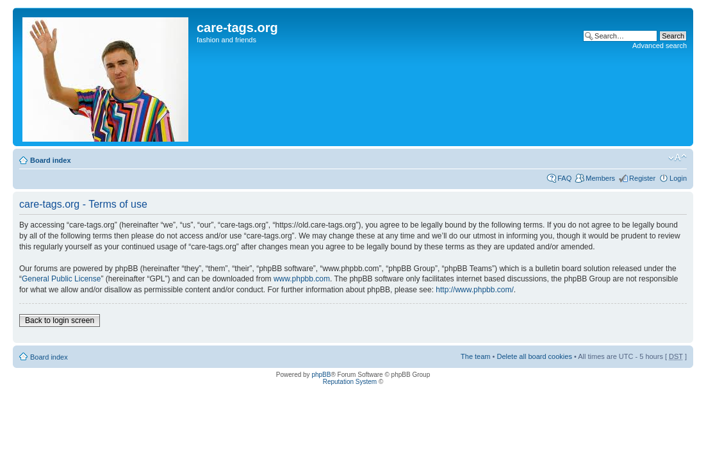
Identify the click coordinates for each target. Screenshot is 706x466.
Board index (50, 160)
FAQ (564, 178)
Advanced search (659, 45)
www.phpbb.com (302, 278)
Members (600, 178)
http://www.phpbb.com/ (474, 289)
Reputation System (350, 381)
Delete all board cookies (534, 356)
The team (475, 356)
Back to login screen (59, 320)
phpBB (321, 374)
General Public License (61, 278)
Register (642, 178)
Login (678, 178)
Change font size (677, 157)
